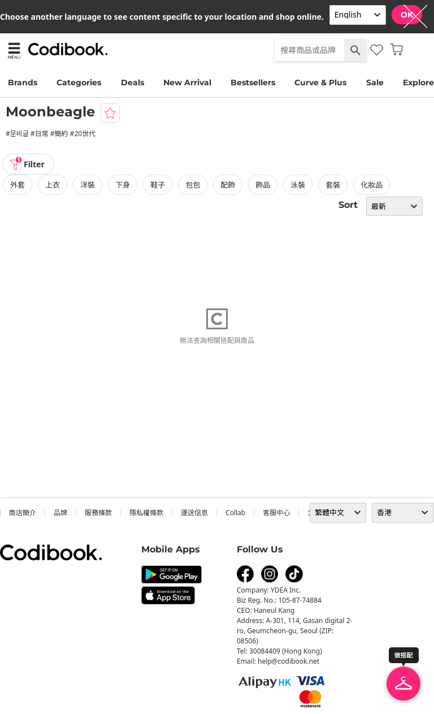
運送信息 (194, 512)
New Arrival (187, 82)
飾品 (262, 185)
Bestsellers (253, 82)
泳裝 (297, 185)
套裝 (333, 185)
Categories (79, 82)
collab (235, 512)
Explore (418, 82)
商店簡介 (22, 512)
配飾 (227, 185)
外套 (17, 185)
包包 (192, 185)
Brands (22, 82)
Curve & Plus (320, 82)
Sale (375, 82)
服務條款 (98, 512)
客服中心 (276, 512)
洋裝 (87, 185)
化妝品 (372, 185)
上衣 (52, 185)
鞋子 (157, 185)
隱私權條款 (146, 512)
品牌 (60, 512)
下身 (122, 185)
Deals (132, 82)
